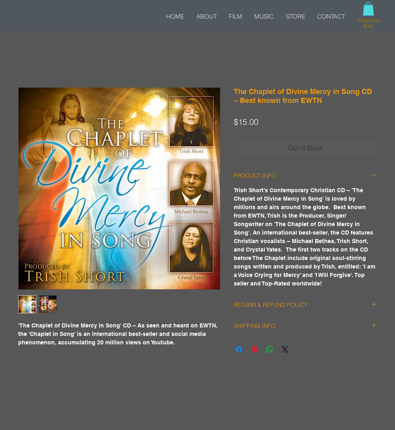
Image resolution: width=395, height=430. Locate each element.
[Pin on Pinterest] (254, 349)
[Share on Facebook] (239, 349)
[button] (368, 8)
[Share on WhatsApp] (269, 349)
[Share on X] (285, 349)
